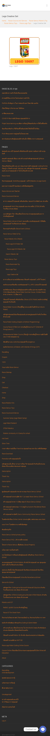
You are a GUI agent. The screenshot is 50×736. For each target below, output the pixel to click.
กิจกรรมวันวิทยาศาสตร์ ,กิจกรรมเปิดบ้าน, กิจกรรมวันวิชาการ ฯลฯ (23, 618)
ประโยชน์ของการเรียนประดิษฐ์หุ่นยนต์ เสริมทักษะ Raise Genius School (23, 556)
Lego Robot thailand (10, 423)
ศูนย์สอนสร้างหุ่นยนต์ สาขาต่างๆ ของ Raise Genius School (21, 492)
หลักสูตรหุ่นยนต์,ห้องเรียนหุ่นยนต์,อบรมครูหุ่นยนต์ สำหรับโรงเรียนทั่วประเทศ (24, 316)
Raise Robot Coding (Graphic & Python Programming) (21, 322)
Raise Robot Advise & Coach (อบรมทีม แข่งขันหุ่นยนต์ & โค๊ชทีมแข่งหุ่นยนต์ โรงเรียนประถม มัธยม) (24, 222)
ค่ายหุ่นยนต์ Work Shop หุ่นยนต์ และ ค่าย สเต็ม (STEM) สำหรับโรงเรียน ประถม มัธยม (24, 208)
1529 (4, 362)
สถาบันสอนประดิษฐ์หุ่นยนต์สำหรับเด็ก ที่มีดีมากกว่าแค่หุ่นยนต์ (22, 139)
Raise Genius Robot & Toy (38, 21)
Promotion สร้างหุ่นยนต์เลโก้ (11, 459)
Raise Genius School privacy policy (13, 535)
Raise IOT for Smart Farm (11, 613)
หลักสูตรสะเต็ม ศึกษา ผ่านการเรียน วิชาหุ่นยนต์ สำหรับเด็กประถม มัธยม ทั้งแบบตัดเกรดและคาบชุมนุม (23, 465)
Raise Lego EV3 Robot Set (14, 244)
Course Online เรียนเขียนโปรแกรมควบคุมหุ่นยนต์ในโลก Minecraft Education (24, 652)
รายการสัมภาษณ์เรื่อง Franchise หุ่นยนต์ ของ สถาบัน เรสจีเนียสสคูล (24, 448)
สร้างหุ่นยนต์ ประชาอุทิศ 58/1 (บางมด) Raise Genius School (23, 497)
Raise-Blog (5, 670)
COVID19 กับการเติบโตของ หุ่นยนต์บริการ (16, 118)
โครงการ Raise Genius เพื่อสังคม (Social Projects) (18, 545)
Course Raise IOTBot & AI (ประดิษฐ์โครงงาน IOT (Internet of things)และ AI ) (23, 328)
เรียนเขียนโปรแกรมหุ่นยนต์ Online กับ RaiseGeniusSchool (21, 577)
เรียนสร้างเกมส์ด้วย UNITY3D (13, 640)
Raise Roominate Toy (13, 264)
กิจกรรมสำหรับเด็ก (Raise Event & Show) (16, 229)
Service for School (8, 582)
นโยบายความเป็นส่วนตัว (10, 550)
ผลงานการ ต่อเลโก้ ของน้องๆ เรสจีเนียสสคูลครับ (17, 186)
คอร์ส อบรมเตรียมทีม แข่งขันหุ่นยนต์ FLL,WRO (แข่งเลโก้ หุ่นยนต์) (25, 285)
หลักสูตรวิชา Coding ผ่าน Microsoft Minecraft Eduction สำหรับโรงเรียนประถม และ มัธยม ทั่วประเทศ (24, 589)
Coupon (4, 357)
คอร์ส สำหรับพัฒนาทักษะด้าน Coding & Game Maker (19, 623)
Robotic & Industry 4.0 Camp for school (16, 433)
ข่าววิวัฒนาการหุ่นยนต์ (9, 702)
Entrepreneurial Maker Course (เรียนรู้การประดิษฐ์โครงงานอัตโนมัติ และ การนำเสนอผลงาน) (25, 336)
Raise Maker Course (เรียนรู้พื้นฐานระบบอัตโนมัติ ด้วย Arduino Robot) (24, 308)
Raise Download (7, 454)
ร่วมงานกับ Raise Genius (10, 367)
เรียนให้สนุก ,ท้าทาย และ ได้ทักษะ (13, 108)
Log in (4, 721)
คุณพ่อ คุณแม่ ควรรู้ (8, 678)
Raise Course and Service (17, 21)
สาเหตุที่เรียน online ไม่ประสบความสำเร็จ (15, 98)
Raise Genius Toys (10, 23)
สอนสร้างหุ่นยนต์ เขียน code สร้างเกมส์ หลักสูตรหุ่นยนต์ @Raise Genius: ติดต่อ (23, 160)
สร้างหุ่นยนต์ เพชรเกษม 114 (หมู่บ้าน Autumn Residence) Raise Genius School (24, 508)
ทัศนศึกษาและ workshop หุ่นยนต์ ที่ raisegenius (19, 342)
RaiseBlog (5, 352)
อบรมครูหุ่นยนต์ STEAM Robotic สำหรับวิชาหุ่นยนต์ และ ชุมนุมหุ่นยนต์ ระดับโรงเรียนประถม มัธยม (24, 564)
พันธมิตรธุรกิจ (6, 529)
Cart (3, 382)
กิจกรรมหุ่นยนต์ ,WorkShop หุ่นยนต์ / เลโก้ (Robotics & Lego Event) (24, 181)
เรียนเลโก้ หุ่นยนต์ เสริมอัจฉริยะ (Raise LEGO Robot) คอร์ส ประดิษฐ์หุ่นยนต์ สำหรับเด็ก (25, 301)
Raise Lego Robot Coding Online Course (15, 645)
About (4, 658)
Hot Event (5, 438)
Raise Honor (6, 176)
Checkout (5, 388)
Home (4, 21)
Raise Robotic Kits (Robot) (13, 239)
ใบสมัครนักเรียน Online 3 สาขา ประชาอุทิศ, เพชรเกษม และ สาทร (23, 519)
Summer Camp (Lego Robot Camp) (15, 418)
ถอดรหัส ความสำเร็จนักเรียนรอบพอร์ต (14, 93)
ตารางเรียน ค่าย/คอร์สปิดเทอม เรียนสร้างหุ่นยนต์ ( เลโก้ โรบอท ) (24, 279)
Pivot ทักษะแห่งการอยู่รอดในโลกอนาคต (15, 134)
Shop (3, 377)
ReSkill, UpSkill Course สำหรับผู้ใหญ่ (15, 607)
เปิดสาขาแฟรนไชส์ (8, 707)
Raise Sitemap (7, 372)
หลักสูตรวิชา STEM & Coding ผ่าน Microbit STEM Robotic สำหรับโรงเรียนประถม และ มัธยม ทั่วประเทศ (25, 596)
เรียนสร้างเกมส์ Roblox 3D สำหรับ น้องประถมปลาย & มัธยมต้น (23, 635)
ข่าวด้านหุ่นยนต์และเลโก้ (10, 699)
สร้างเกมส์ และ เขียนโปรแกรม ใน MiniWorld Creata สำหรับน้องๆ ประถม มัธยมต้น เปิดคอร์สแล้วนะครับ (24, 629)
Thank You (5, 476)
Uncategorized (6, 694)
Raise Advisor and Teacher (11, 191)
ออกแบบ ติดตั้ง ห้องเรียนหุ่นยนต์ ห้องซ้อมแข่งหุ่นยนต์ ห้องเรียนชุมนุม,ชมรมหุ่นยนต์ (22, 571)
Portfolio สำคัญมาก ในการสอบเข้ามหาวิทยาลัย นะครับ (20, 103)
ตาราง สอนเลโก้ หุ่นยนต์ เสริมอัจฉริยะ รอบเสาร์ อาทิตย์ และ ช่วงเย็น (25, 201)
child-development (8, 673)
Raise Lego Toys (25, 23)
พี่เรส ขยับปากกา (7, 688)
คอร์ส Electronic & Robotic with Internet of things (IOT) (21, 347)
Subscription (6, 471)
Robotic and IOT (7, 602)
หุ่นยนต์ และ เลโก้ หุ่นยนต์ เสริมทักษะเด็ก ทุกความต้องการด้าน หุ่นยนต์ (23, 152)
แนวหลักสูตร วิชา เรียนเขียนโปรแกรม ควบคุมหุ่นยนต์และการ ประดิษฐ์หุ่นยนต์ (23, 215)
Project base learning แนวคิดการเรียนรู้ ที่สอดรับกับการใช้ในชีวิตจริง (24, 123)
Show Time (5, 443)
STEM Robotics (8, 428)
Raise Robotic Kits (8, 403)
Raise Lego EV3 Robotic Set (16, 249)
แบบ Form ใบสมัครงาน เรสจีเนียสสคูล (14, 524)
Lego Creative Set (12, 274)
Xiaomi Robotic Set (12, 254)
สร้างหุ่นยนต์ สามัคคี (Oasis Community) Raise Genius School (24, 514)
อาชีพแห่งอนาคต (7, 113)
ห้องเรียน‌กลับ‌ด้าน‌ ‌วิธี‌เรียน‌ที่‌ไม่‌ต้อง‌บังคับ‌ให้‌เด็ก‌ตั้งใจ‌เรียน (20, 129)
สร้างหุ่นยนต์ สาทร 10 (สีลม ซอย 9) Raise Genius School (22, 502)
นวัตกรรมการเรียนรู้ (8, 683)
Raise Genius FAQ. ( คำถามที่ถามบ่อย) (15, 540)
